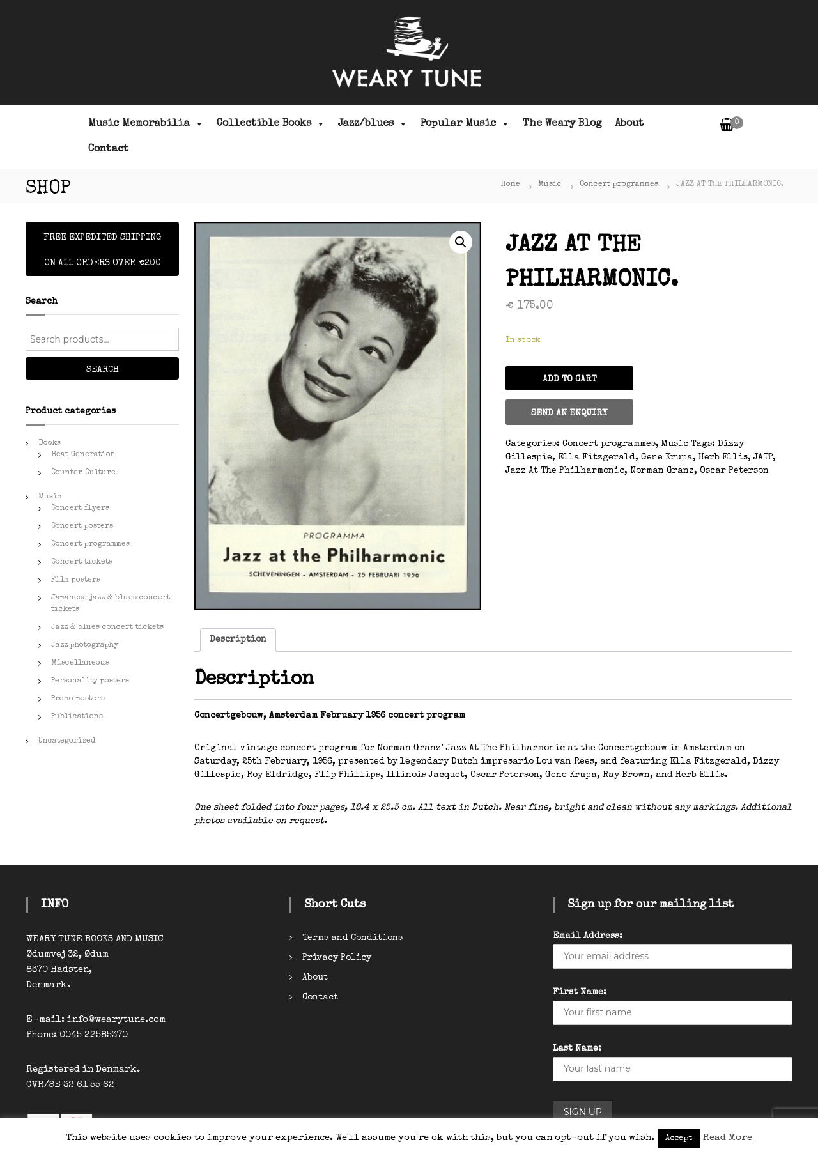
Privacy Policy (336, 957)
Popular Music (465, 124)
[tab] (238, 640)
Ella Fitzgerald (596, 457)
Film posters (75, 580)
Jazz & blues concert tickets (107, 627)
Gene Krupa (667, 457)
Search (102, 370)
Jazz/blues (373, 124)
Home (510, 185)
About (629, 124)
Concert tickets (81, 562)
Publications (77, 717)
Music (550, 185)
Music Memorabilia (146, 124)
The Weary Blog (562, 124)
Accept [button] (679, 1138)
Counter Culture (83, 473)
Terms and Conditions (352, 938)
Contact (108, 149)
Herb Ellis (723, 457)
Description (238, 639)
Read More (727, 1138)
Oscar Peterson (734, 470)
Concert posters (82, 526)
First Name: (579, 992)
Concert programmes (619, 185)
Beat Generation (83, 455)
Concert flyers (80, 508)
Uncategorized (66, 741)
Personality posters (90, 681)
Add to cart (569, 379)
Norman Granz (662, 470)
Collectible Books (271, 124)
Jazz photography (84, 645)
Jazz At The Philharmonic (564, 470)
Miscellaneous (80, 663)
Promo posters (78, 699)
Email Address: (587, 936)
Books (49, 443)
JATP (763, 457)
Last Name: (577, 1048)
